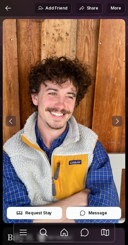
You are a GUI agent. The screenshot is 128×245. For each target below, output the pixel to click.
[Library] (23, 232)
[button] (105, 232)
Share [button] (88, 8)
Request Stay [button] (34, 213)
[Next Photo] (117, 121)
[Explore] (44, 232)
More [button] (116, 8)
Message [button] (93, 213)
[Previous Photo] (10, 121)
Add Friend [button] (52, 8)
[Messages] (85, 232)
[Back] (8, 8)
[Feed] (64, 232)
